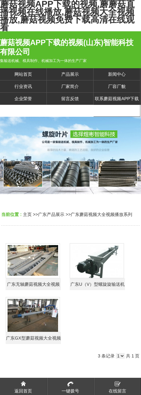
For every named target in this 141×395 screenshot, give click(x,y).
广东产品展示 (51, 214)
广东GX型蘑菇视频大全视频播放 (33, 340)
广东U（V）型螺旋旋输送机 (97, 284)
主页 (27, 214)
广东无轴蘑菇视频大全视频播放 (33, 286)
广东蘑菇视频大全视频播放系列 (101, 214)
